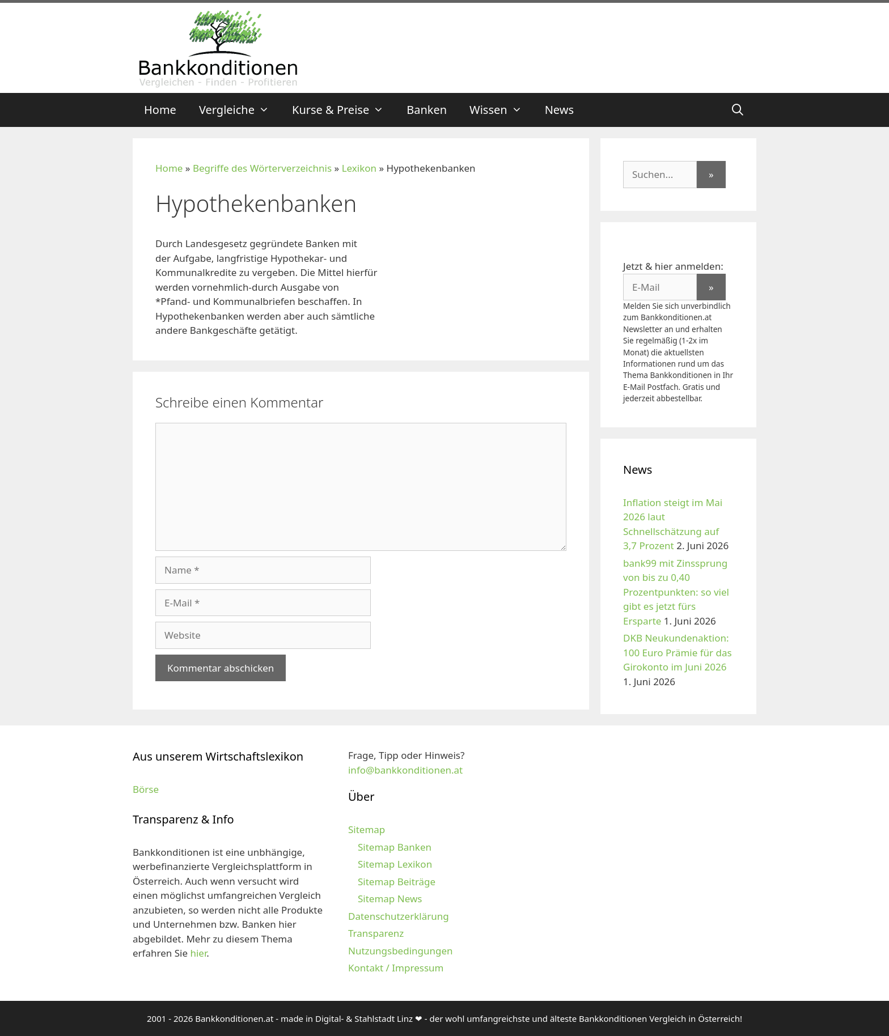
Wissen (501, 110)
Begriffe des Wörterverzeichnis (262, 168)
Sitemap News (390, 898)
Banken (427, 109)
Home (160, 109)
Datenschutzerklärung (398, 916)
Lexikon (359, 168)
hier (198, 952)
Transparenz (376, 933)
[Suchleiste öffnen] (737, 110)
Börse (146, 789)
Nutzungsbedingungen (400, 950)
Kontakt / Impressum (395, 967)
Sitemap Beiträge (396, 881)
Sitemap (366, 829)
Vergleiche (240, 110)
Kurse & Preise (343, 110)
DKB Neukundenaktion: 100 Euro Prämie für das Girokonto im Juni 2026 (677, 652)
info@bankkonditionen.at (405, 769)
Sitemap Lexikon (395, 864)
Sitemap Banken (394, 847)
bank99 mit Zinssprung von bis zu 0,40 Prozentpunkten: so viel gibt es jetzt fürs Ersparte (676, 592)
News (559, 109)
